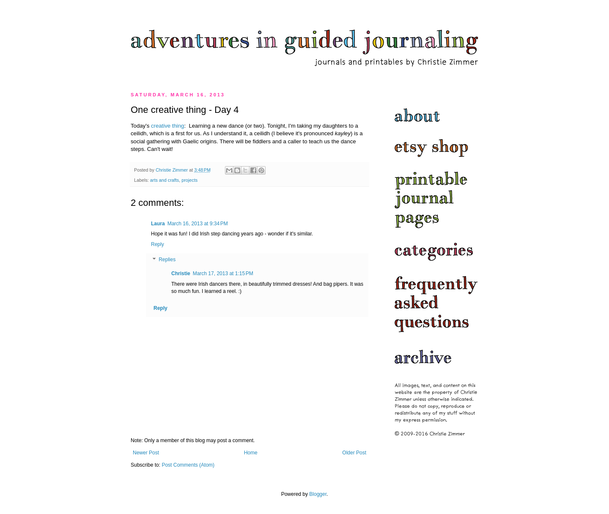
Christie (180, 273)
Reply (157, 244)
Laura (158, 224)
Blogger (317, 494)
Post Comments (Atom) (188, 465)
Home (251, 453)
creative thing (167, 126)
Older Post (354, 453)
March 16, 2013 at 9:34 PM (197, 224)
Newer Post (146, 453)
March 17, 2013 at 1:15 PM (223, 273)
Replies (167, 259)
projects (189, 180)
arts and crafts (164, 180)
